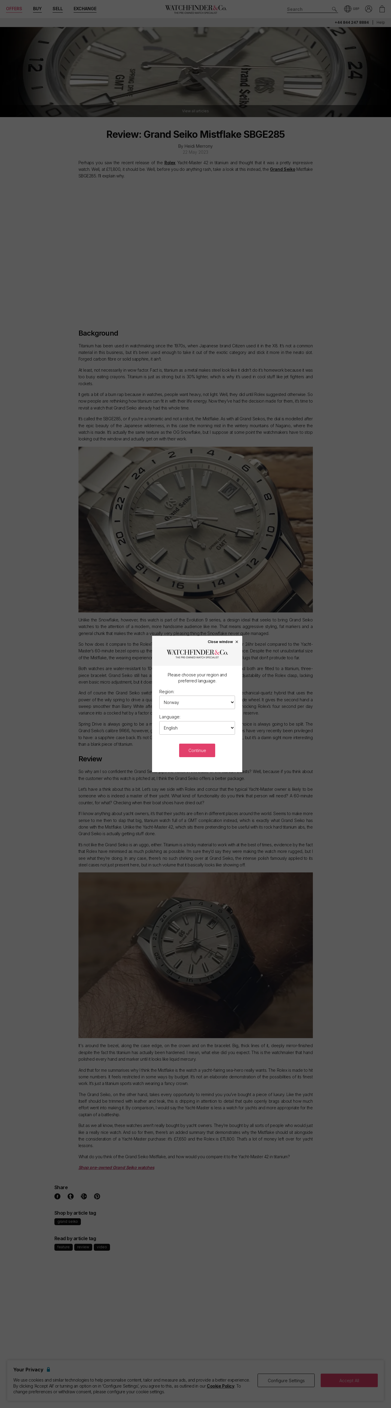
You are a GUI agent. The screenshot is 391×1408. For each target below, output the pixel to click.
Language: (169, 716)
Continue (197, 750)
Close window (223, 641)
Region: (166, 691)
